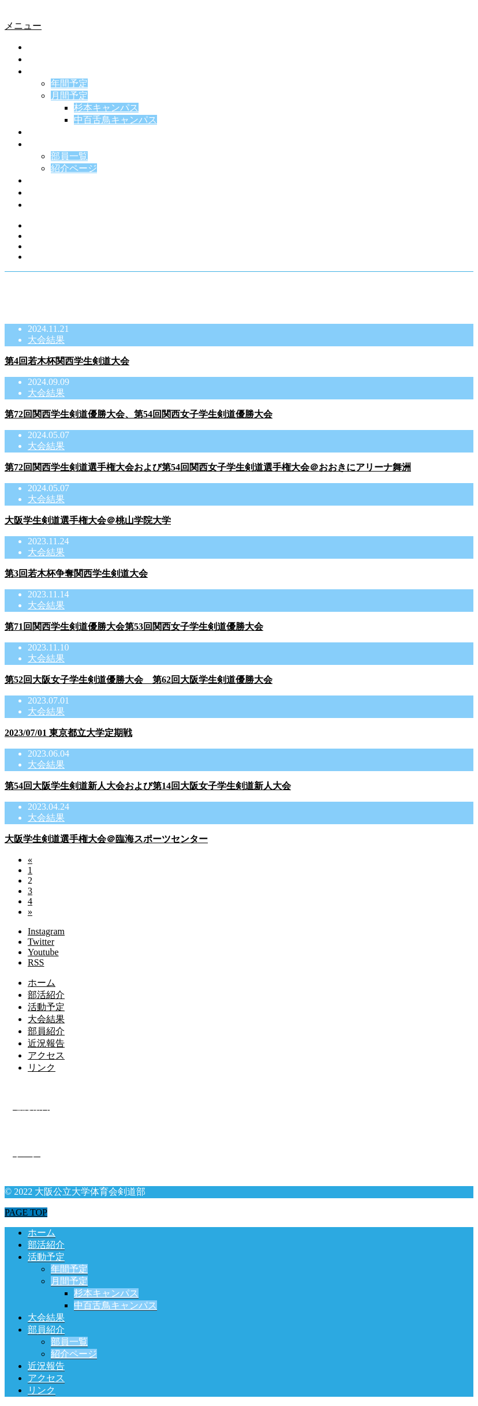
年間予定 (69, 83)
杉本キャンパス (106, 108)
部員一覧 (69, 156)
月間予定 (69, 95)
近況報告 (46, 180)
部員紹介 (46, 144)
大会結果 (46, 132)
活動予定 (46, 71)
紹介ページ (74, 168)
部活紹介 (46, 59)
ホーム (41, 47)
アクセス (46, 192)
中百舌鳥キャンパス (115, 120)
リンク (41, 205)
